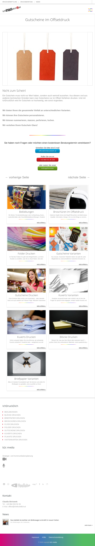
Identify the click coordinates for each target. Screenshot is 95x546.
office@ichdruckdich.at (47, 151)
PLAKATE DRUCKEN (12, 437)
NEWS (38, 2)
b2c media (53, 542)
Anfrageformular (47, 168)
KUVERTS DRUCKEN (13, 434)
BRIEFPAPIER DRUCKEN (14, 418)
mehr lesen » (89, 525)
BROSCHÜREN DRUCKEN (15, 421)
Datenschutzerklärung (56, 537)
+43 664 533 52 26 (13, 504)
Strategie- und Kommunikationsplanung (17, 456)
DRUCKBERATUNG (26, 2)
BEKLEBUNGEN (10, 412)
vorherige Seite (17, 177)
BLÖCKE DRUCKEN (12, 415)
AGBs (44, 537)
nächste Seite (79, 177)
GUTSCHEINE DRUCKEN (14, 430)
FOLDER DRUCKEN (12, 427)
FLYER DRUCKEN (11, 424)
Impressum (35, 537)
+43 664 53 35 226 (47, 160)
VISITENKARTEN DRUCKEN (15, 440)
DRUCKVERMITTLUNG (9, 2)
